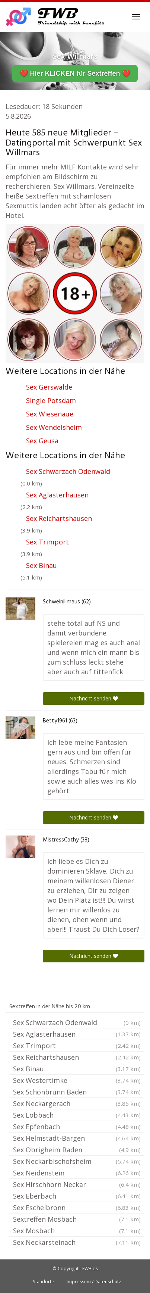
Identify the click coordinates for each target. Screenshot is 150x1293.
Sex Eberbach (77, 1196)
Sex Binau (41, 565)
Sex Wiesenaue (49, 413)
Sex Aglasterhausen (57, 494)
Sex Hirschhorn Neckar (77, 1184)
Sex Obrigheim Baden (77, 1149)
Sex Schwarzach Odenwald (68, 471)
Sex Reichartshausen (59, 518)
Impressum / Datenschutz (94, 1281)
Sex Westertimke (77, 1080)
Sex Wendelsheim (54, 427)
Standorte (43, 1281)
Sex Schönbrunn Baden (77, 1091)
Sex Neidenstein (77, 1172)
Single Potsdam (51, 400)
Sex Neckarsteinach (77, 1242)
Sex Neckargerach (77, 1103)
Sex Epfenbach (77, 1126)
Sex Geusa (42, 440)
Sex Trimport (47, 541)
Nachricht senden (93, 698)
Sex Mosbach (77, 1230)
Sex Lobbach (77, 1115)
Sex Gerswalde (49, 386)
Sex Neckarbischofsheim (77, 1161)
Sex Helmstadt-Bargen (77, 1138)
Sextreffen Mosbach (77, 1219)
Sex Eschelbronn (77, 1207)
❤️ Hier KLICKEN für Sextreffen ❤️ (75, 73)
